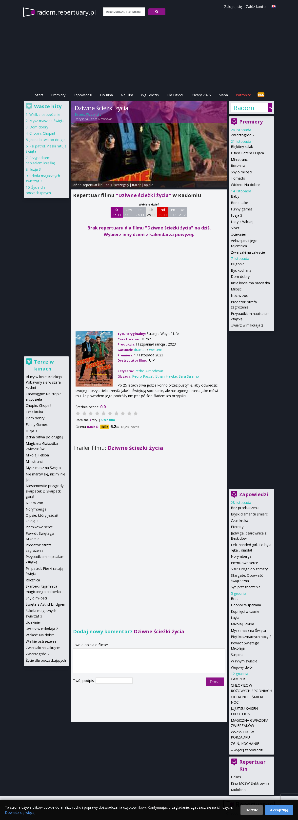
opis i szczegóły (117, 185)
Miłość (236, 289)
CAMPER (238, 678)
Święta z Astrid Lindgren (45, 604)
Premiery (58, 95)
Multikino (238, 789)
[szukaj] (123, 12)
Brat (234, 598)
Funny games (242, 209)
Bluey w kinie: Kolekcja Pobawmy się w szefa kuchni (44, 382)
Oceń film (108, 420)
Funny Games (37, 424)
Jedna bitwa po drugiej (47, 139)
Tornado (238, 178)
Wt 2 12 (182, 212)
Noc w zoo (239, 295)
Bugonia (237, 264)
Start (39, 95)
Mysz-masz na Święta (248, 630)
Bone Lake (239, 202)
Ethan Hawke (166, 376)
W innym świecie (244, 661)
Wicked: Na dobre (245, 184)
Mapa (223, 95)
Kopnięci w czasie (245, 611)
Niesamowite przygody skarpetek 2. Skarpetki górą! (44, 491)
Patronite (243, 95)
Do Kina (106, 95)
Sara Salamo (189, 376)
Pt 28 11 (140, 212)
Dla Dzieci (175, 95)
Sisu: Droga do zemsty (249, 569)
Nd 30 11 (163, 212)
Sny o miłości (241, 172)
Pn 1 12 (173, 212)
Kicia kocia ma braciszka (250, 283)
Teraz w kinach (44, 365)
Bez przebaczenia (245, 507)
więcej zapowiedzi (248, 750)
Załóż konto (256, 6)
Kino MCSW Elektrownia (250, 783)
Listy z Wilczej (242, 221)
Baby (235, 196)
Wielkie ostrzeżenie (44, 114)
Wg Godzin (150, 95)
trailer (136, 185)
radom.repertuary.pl (66, 12)
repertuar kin (92, 185)
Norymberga (241, 556)
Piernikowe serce (244, 562)
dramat (140, 349)
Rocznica (238, 165)
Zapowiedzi (82, 95)
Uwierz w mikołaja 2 (247, 325)
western (155, 349)
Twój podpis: (84, 680)
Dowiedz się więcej (20, 812)
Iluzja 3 (236, 215)
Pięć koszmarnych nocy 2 (251, 636)
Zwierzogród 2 (243, 135)
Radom (243, 107)
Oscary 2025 (201, 95)
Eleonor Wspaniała (246, 605)
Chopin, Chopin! (42, 133)
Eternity (237, 526)
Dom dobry (240, 276)
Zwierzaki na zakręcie (248, 252)
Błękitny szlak (242, 146)
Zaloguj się (233, 6)
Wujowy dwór (242, 667)
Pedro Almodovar (100, 119)
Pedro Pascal (142, 376)
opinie (148, 185)
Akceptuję (279, 810)
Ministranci (239, 159)
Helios (236, 777)
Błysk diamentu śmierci (249, 514)
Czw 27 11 (128, 212)
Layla (235, 617)
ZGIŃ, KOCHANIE (245, 743)
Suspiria (237, 654)
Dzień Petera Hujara (247, 153)
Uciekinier (238, 234)
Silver (235, 228)
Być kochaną (241, 270)
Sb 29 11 (151, 212)
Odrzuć (251, 810)
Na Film (127, 95)
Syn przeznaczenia (245, 587)
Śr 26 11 (117, 212)
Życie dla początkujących (46, 660)
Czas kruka (239, 520)
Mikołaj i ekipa (242, 624)
